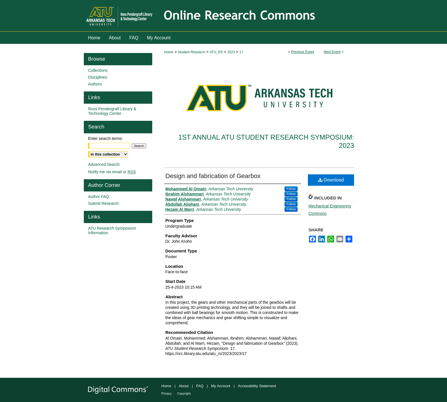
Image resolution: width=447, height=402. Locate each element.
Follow (291, 188)
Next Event (332, 52)
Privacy (166, 393)
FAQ (200, 386)
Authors (95, 84)
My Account (220, 386)
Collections (97, 70)
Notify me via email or (112, 172)
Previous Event (302, 52)
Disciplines (97, 77)
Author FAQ (98, 196)
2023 (231, 52)
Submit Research (103, 203)
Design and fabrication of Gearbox (213, 175)
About (183, 386)
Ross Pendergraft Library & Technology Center (112, 111)
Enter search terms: (105, 138)
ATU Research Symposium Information (112, 230)
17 (241, 52)
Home (168, 52)
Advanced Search (104, 164)
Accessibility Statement (257, 386)
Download (331, 179)
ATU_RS (217, 52)
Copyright (184, 393)
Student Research (192, 52)
